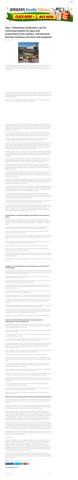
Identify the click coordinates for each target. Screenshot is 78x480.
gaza (21, 460)
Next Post (49, 473)
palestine (28, 460)
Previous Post (8, 473)
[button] (69, 2)
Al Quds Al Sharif (11, 460)
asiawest (17, 460)
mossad (24, 460)
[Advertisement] (28, 82)
